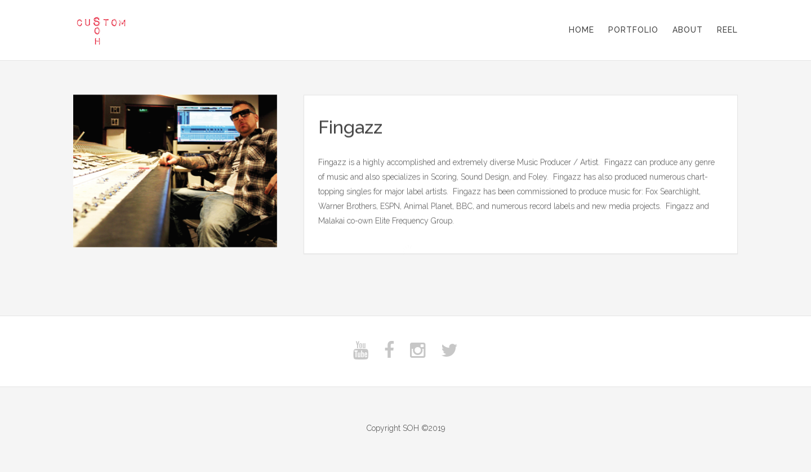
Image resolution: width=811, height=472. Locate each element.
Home (581, 29)
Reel (727, 29)
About (687, 29)
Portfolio (633, 29)
